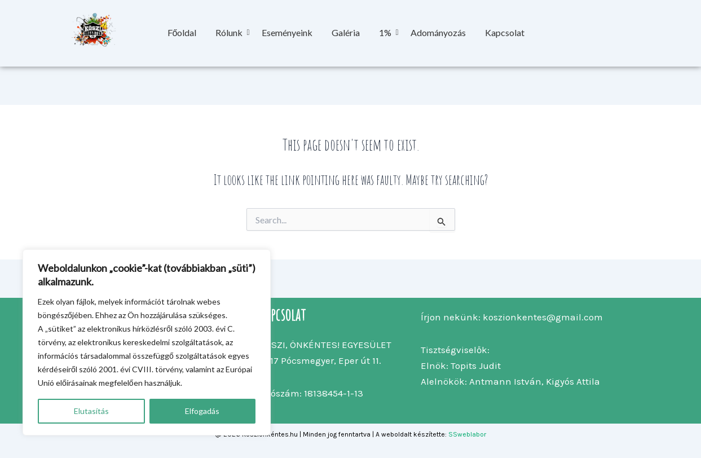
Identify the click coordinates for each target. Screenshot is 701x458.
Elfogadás (202, 411)
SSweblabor (467, 434)
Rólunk (230, 32)
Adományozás (438, 32)
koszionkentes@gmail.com (543, 317)
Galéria (346, 32)
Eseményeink (287, 32)
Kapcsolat (504, 32)
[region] (147, 342)
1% (387, 32)
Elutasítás (91, 411)
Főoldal (182, 32)
